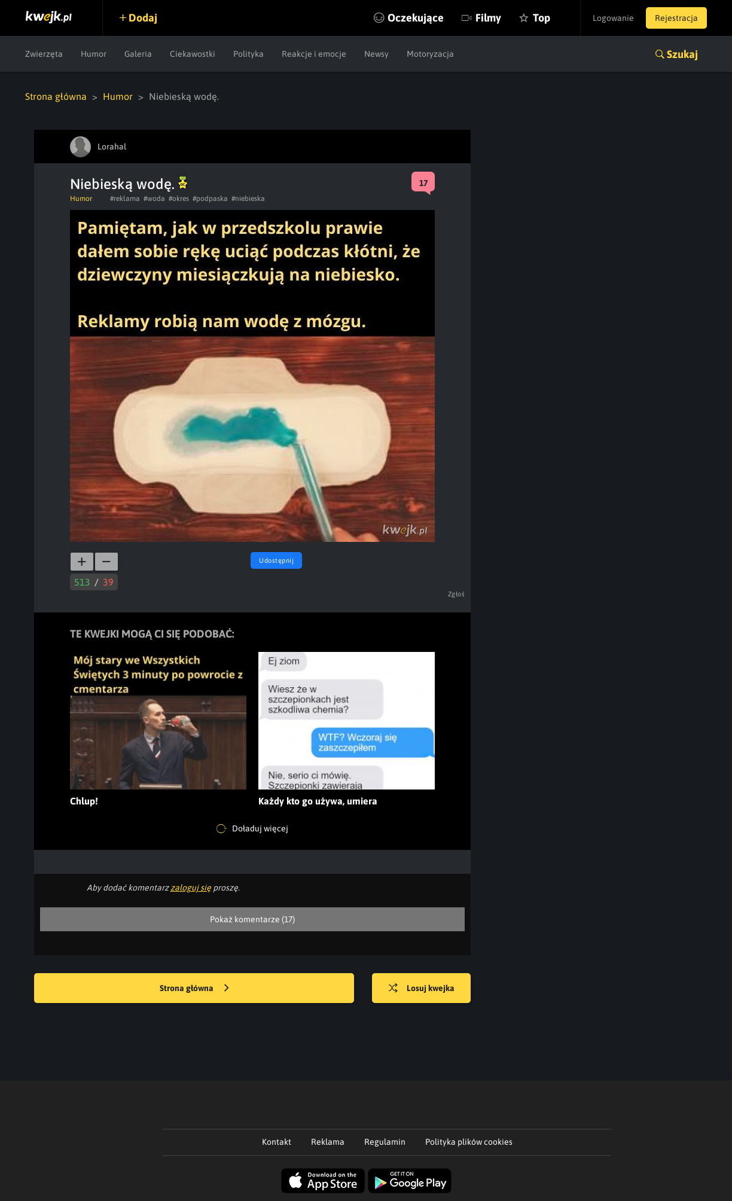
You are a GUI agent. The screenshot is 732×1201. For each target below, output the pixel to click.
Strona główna (56, 96)
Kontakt (276, 1142)
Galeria (138, 54)
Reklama (327, 1142)
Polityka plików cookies (469, 1142)
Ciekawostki (192, 54)
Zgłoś (456, 594)
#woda (154, 198)
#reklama (125, 198)
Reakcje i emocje (314, 54)
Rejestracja (676, 18)
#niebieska (248, 198)
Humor (93, 54)
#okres (179, 198)
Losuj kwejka (422, 988)
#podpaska (210, 198)
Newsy (376, 54)
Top (541, 17)
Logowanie (613, 18)
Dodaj (143, 17)
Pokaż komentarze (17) (252, 919)
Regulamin (384, 1142)
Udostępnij (276, 560)
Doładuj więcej (252, 829)
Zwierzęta (44, 54)
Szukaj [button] (682, 54)
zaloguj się (190, 887)
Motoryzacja (430, 54)
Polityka (248, 54)
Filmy (488, 17)
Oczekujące (416, 17)
